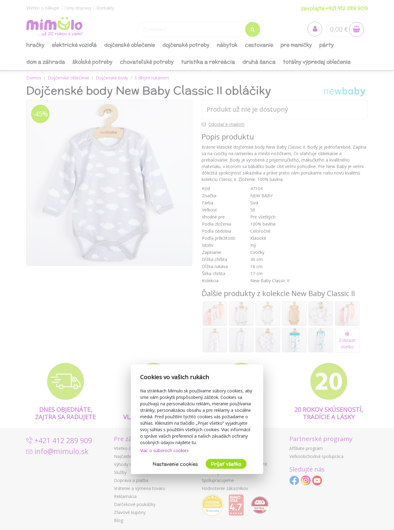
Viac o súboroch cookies (164, 450)
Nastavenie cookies (175, 464)
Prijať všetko (226, 464)
